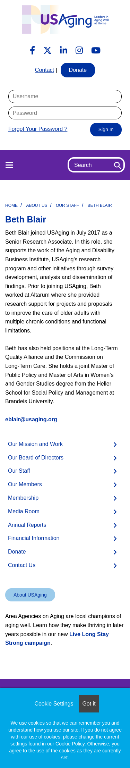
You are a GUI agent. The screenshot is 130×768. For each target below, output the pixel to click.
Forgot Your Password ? (38, 129)
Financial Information (34, 538)
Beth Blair (100, 205)
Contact (44, 70)
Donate (17, 552)
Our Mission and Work (35, 444)
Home (11, 205)
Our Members (25, 484)
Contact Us (21, 565)
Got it (88, 704)
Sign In (106, 129)
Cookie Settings (53, 704)
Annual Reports (27, 525)
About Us (36, 205)
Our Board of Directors (35, 458)
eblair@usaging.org (31, 419)
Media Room (24, 511)
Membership (23, 498)
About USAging (30, 595)
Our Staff (67, 205)
